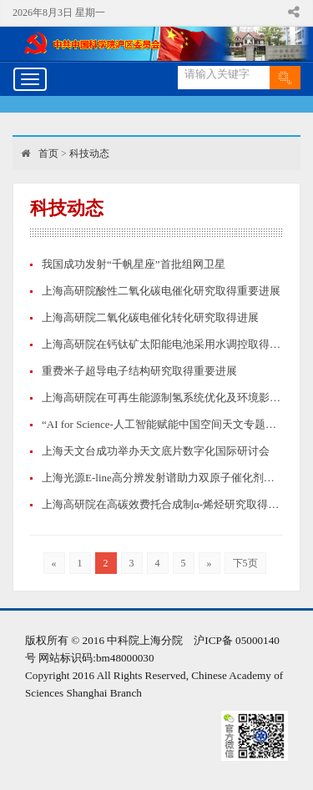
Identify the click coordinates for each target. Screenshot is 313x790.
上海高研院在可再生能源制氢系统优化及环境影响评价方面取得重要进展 (162, 397)
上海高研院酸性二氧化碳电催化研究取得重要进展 (161, 290)
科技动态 (89, 153)
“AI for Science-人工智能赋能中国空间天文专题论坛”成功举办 (162, 424)
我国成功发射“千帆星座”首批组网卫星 (133, 264)
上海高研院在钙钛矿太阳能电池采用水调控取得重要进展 (162, 344)
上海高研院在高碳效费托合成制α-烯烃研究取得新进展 (162, 504)
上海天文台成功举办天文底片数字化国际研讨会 (156, 451)
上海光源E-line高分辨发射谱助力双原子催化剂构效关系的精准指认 (162, 477)
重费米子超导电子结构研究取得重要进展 (139, 371)
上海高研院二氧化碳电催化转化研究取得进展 (150, 317)
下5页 (245, 563)
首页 (48, 153)
